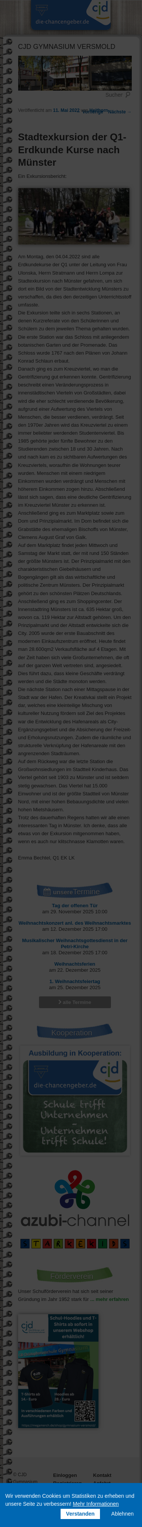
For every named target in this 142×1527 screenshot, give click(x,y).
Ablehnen (122, 1514)
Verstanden (80, 1514)
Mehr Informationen (96, 1504)
